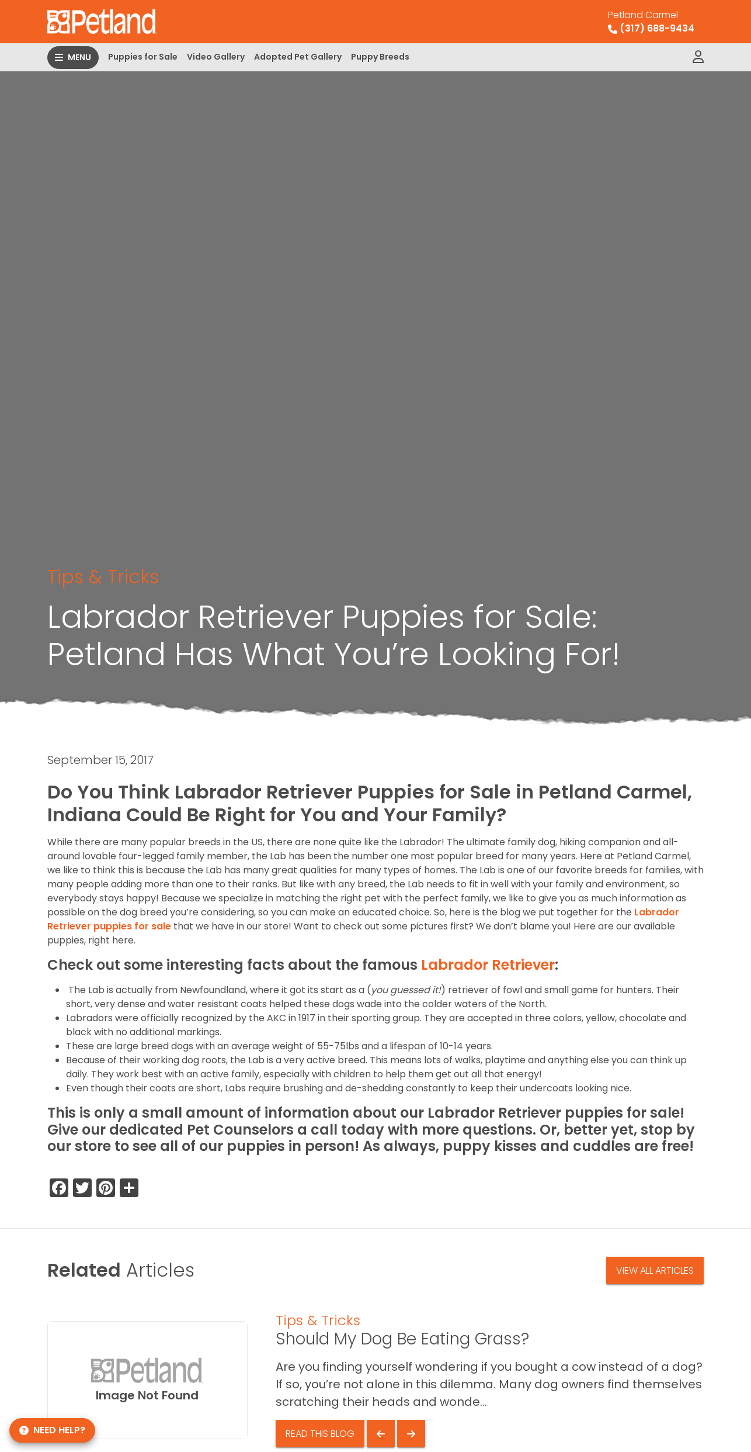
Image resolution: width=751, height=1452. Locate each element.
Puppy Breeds (380, 57)
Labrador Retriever (488, 964)
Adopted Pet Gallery (298, 57)
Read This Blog (320, 1433)
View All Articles (655, 1270)
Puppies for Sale (143, 57)
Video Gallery (216, 57)
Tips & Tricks (103, 576)
